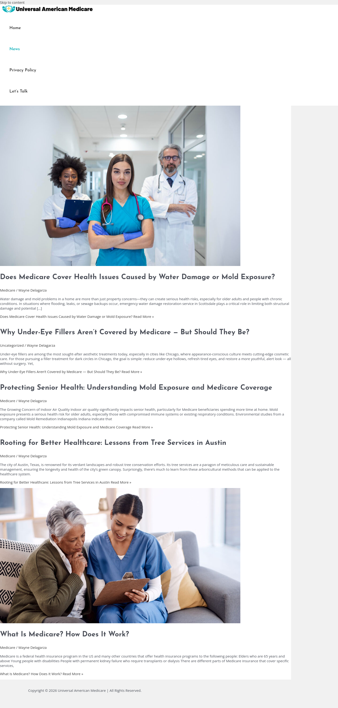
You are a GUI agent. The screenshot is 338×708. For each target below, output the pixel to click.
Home (15, 28)
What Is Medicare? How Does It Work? (64, 634)
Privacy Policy (22, 70)
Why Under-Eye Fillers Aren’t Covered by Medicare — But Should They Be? (124, 332)
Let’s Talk (18, 91)
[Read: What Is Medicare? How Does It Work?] (120, 622)
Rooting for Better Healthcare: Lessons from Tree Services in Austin (113, 443)
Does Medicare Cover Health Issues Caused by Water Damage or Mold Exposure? (137, 277)
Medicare (7, 290)
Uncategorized (12, 345)
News (14, 49)
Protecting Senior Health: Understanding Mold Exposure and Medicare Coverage (136, 388)
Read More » (77, 316)
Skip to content (12, 2)
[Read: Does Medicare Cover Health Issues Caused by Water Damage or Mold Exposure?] (120, 264)
